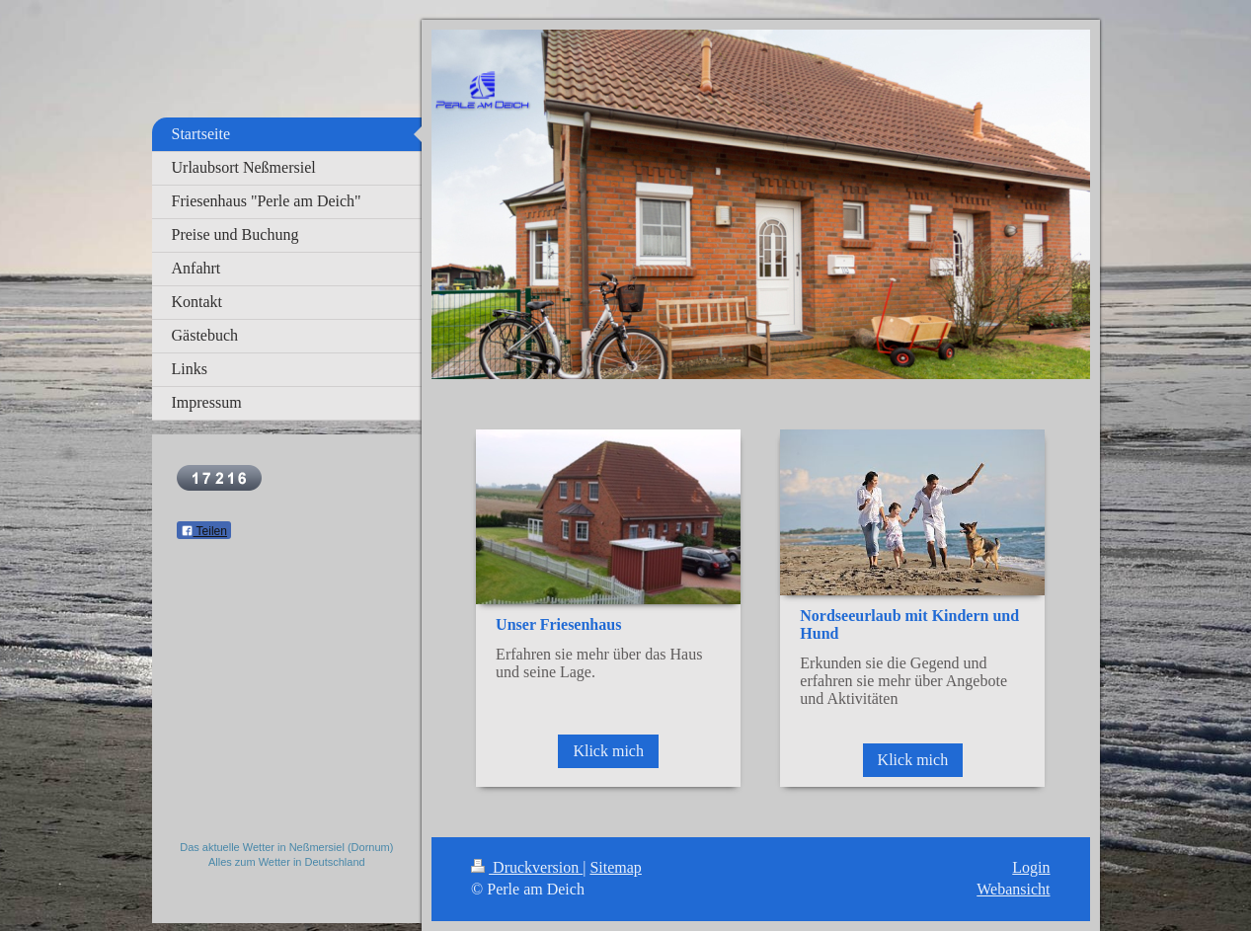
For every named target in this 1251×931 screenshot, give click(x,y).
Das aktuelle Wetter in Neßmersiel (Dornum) (286, 847)
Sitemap (615, 867)
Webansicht (1013, 889)
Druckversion (527, 867)
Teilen (204, 531)
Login (1031, 867)
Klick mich (608, 750)
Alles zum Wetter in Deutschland (286, 862)
